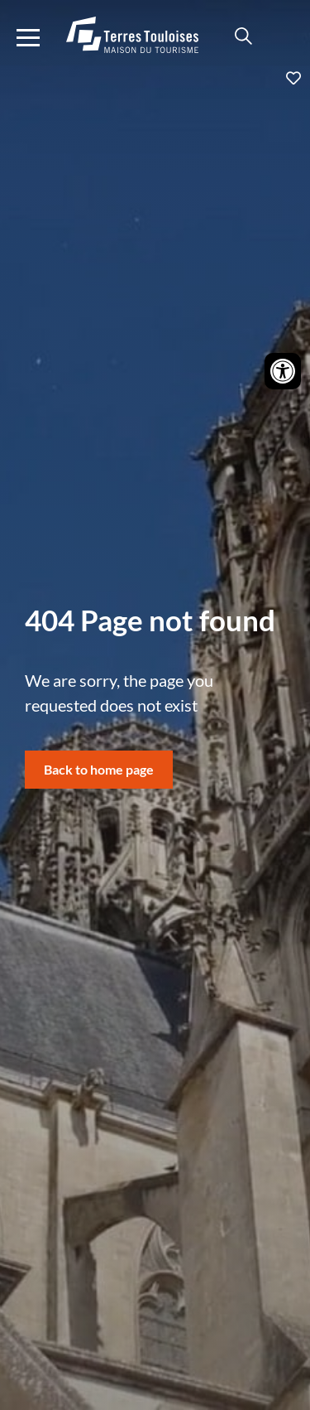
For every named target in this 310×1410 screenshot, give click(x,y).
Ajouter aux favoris (155, 77)
